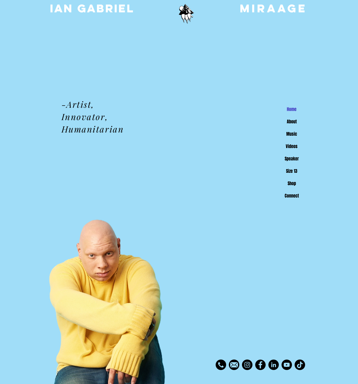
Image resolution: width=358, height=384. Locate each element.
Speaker (292, 159)
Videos (292, 146)
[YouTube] (286, 365)
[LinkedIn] (273, 365)
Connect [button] (292, 196)
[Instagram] (247, 365)
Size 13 (291, 171)
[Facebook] (260, 365)
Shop (292, 183)
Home (291, 109)
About (292, 122)
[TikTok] (300, 365)
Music (291, 134)
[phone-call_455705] (221, 365)
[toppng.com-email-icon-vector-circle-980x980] (234, 365)
